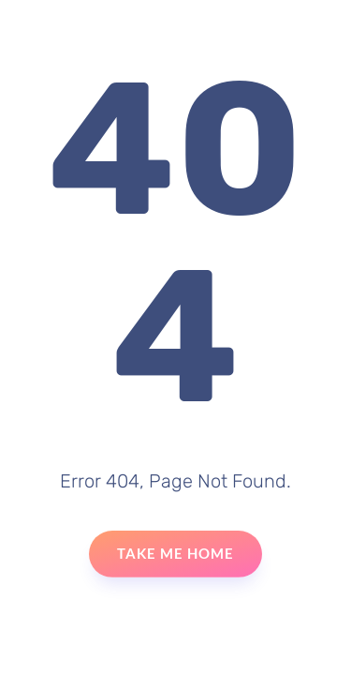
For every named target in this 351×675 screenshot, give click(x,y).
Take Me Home (175, 553)
